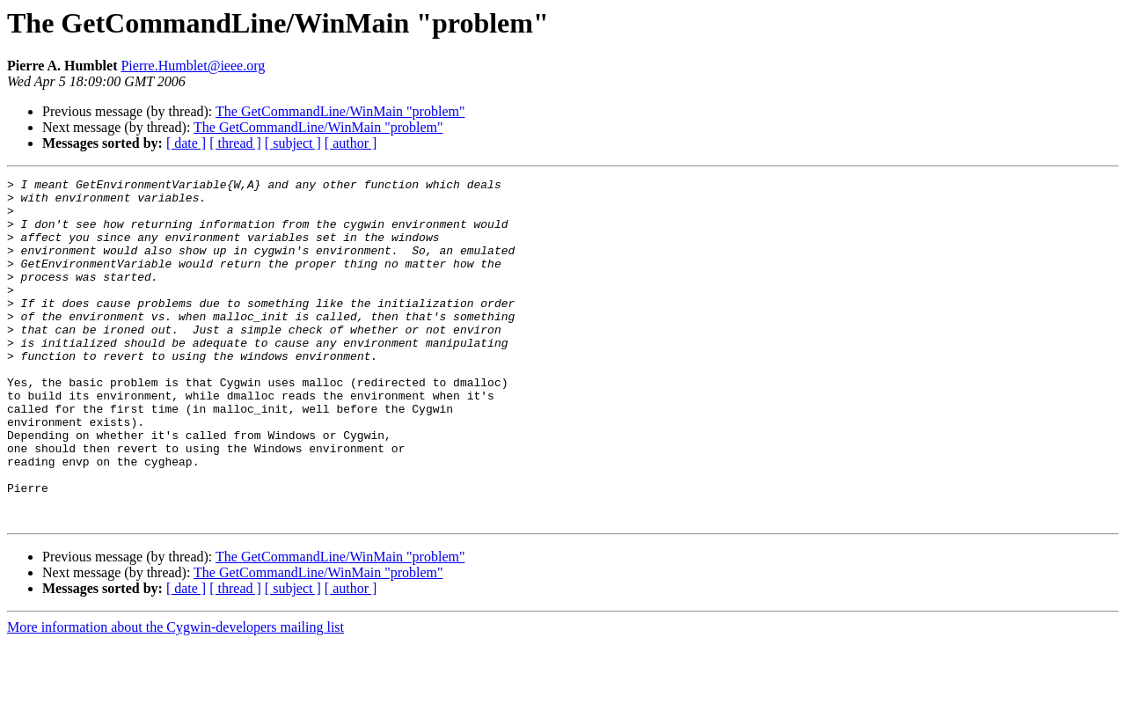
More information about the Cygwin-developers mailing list (175, 695)
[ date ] (186, 143)
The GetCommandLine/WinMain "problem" (340, 111)
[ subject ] (293, 143)
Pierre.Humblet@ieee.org (193, 65)
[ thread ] (235, 143)
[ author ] (351, 143)
